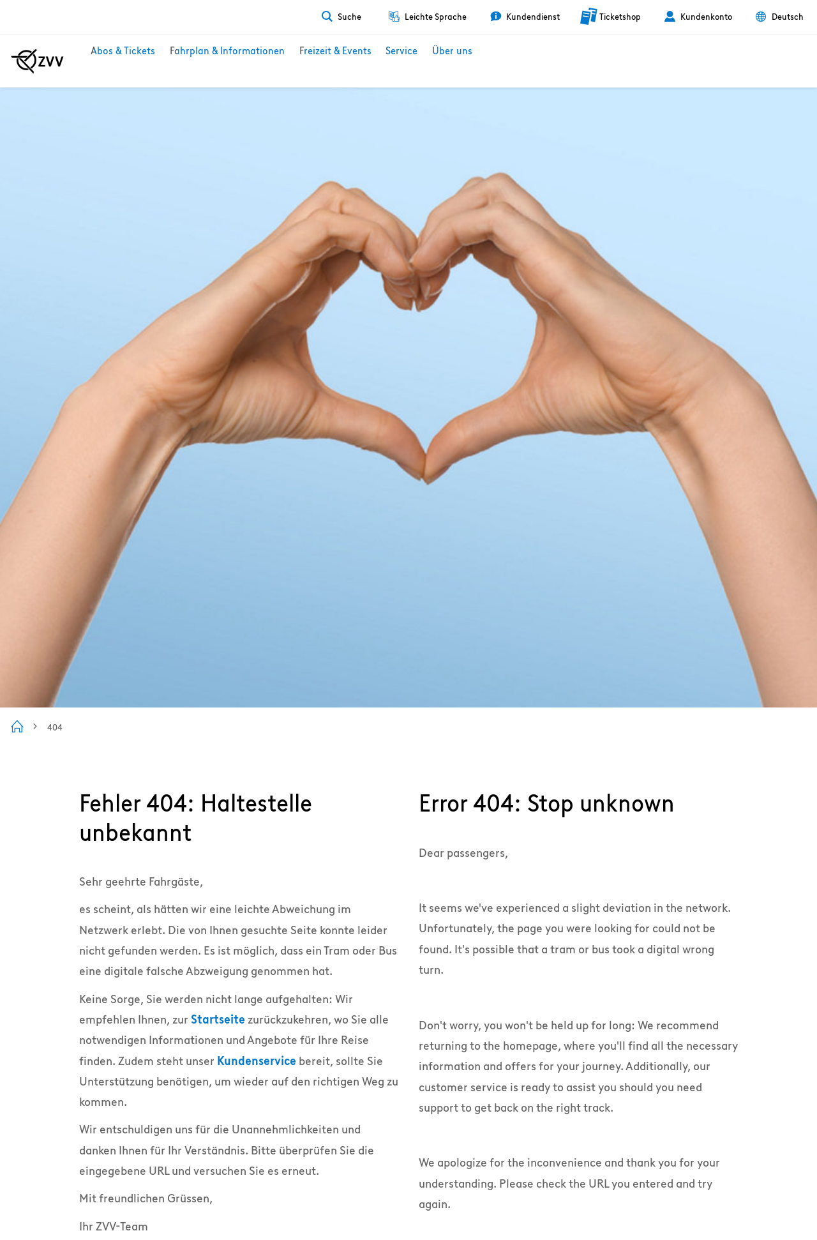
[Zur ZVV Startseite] (37, 61)
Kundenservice (256, 1061)
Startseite (218, 1019)
